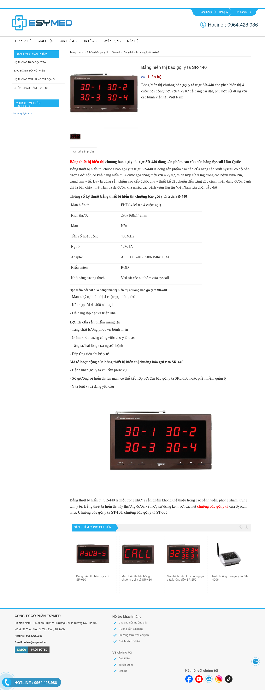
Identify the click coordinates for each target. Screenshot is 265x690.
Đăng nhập (206, 12)
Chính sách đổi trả (129, 641)
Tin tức (88, 40)
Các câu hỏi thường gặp (133, 622)
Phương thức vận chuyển (134, 635)
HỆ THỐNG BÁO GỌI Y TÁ (30, 62)
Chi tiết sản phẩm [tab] (83, 151)
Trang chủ (23, 40)
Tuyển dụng (111, 40)
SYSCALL (116, 52)
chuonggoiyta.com (22, 113)
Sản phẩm (66, 40)
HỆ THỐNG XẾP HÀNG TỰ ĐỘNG (34, 79)
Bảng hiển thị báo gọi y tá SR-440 (141, 52)
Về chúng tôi (122, 652)
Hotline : (218, 25)
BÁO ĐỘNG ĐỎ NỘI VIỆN (29, 70)
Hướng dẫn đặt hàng (131, 628)
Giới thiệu (45, 40)
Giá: (143, 77)
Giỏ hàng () (243, 12)
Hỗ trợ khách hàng (127, 616)
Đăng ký (223, 12)
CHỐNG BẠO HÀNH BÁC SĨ (31, 88)
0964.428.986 (35, 683)
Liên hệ (132, 40)
